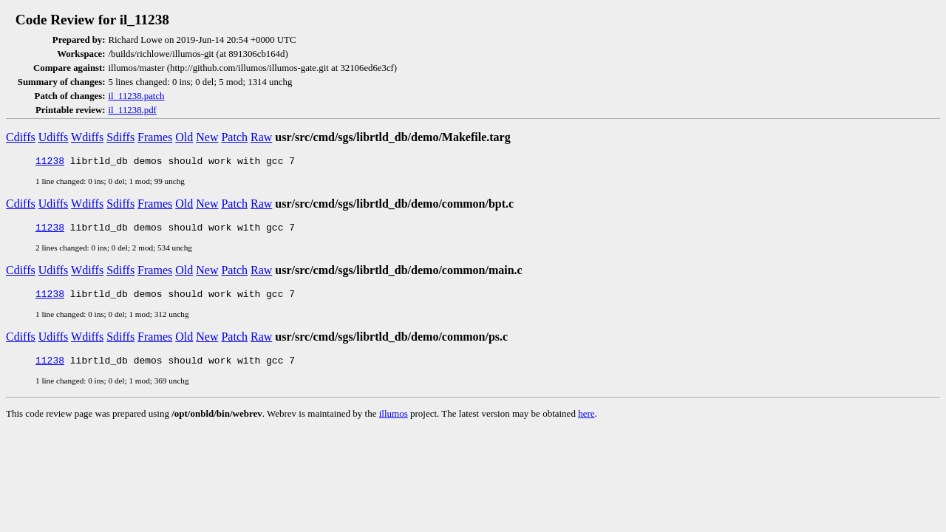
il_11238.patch (137, 96)
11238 (49, 162)
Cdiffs (20, 137)
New (207, 137)
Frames (154, 137)
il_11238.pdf (133, 110)
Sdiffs (120, 137)
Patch (234, 137)
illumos (393, 422)
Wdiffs (87, 137)
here (586, 422)
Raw (261, 137)
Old (184, 137)
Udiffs (53, 137)
